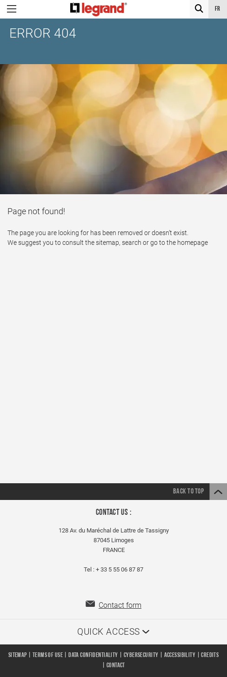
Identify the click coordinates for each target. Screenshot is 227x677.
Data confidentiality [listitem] (93, 655)
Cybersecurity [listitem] (141, 655)
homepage (192, 242)
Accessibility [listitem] (179, 655)
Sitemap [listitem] (17, 655)
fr (218, 9)
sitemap (107, 242)
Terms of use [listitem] (48, 655)
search (131, 242)
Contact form (120, 605)
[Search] (199, 9)
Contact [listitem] (116, 665)
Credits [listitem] (210, 655)
